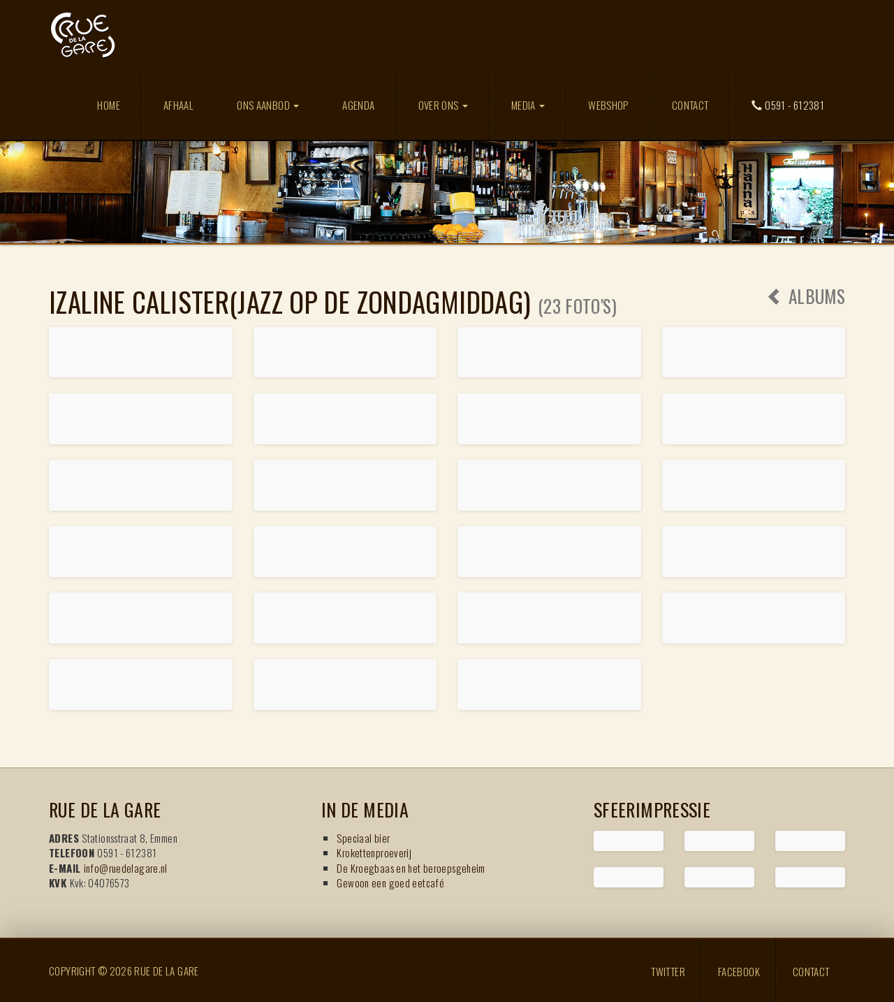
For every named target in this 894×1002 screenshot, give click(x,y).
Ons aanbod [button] (268, 104)
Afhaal (178, 104)
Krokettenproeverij (374, 852)
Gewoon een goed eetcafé (390, 882)
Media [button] (528, 104)
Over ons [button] (443, 104)
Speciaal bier (363, 837)
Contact (690, 104)
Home (108, 104)
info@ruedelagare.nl (126, 868)
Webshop (608, 104)
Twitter (668, 970)
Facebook (739, 970)
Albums (805, 296)
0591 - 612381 (788, 104)
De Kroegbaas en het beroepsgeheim (411, 868)
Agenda (358, 104)
